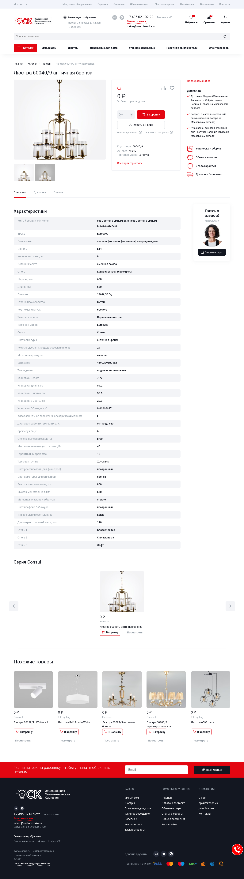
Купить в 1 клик (141, 124)
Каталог (25, 47)
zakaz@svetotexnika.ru (141, 26)
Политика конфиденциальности (32, 863)
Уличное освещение (142, 47)
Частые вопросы (164, 4)
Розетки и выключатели (181, 47)
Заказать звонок (137, 21)
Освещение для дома (104, 47)
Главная (18, 63)
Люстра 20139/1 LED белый (31, 722)
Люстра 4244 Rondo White (74, 722)
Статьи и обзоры (172, 813)
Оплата (58, 192)
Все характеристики (129, 163)
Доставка (118, 4)
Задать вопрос (211, 252)
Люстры (73, 47)
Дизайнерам (187, 4)
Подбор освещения (173, 819)
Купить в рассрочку (159, 132)
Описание (20, 192)
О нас (202, 797)
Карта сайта (169, 824)
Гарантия (102, 4)
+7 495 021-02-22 (140, 17)
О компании (207, 4)
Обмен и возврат (139, 4)
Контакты (224, 4)
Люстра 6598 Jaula (203, 722)
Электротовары (219, 47)
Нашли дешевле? (129, 132)
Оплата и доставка (173, 803)
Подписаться (212, 769)
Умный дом (49, 47)
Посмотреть (135, 632)
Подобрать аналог (198, 81)
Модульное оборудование (77, 4)
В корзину (151, 114)
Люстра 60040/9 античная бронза (121, 626)
